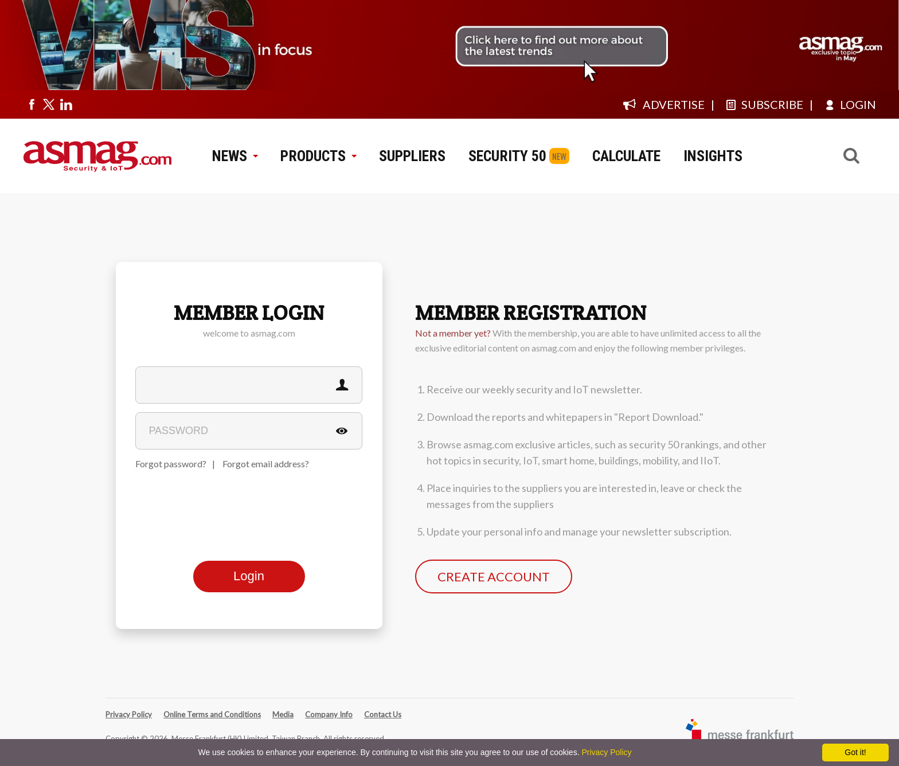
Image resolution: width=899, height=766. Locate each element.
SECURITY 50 (507, 156)
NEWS (234, 156)
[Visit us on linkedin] (66, 104)
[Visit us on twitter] (48, 104)
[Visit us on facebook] (32, 104)
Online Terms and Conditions (212, 714)
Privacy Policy (128, 714)
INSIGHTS (712, 156)
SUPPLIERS (412, 156)
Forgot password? (170, 463)
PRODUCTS (318, 156)
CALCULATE (626, 156)
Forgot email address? (265, 463)
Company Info (329, 714)
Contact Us (382, 714)
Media (283, 714)
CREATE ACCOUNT (493, 576)
